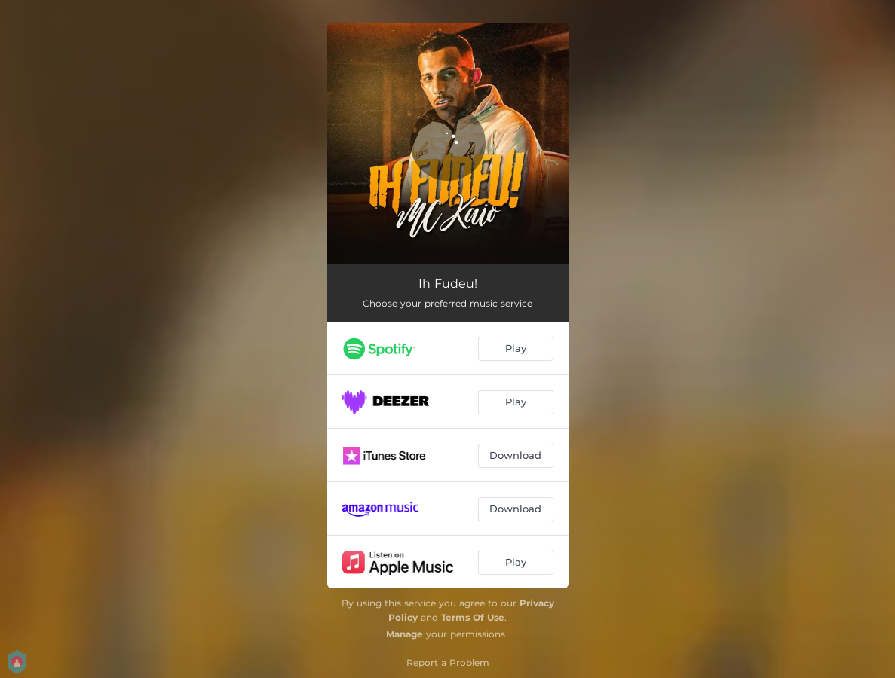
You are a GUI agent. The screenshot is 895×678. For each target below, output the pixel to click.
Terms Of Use (472, 617)
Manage (404, 634)
